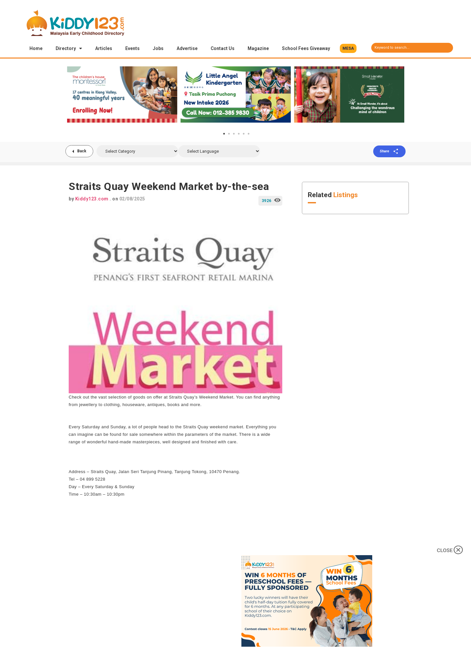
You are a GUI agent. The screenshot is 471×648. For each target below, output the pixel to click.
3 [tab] (234, 134)
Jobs (158, 48)
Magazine (258, 48)
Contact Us (223, 48)
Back (81, 151)
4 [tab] (239, 134)
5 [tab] (243, 134)
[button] (348, 48)
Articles (103, 48)
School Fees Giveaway (306, 48)
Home (36, 48)
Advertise (187, 48)
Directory (69, 48)
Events (132, 48)
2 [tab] (229, 134)
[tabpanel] (122, 95)
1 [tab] (224, 134)
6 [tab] (248, 134)
